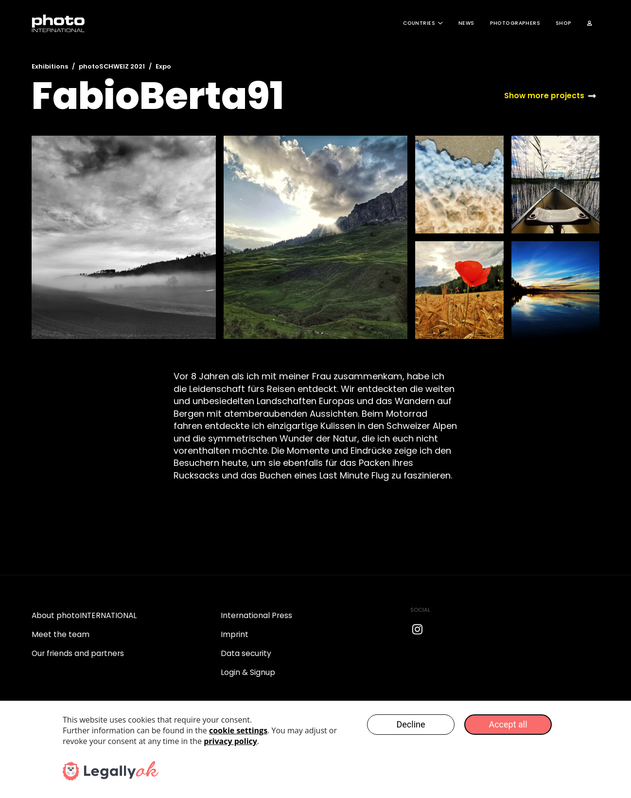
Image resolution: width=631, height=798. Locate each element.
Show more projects (544, 95)
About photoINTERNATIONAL (84, 615)
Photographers (515, 23)
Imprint (234, 634)
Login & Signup (248, 672)
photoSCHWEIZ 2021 (112, 66)
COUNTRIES (419, 23)
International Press (256, 615)
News (466, 23)
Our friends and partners (78, 653)
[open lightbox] (124, 237)
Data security (246, 653)
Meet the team (60, 634)
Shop (564, 23)
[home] (58, 23)
